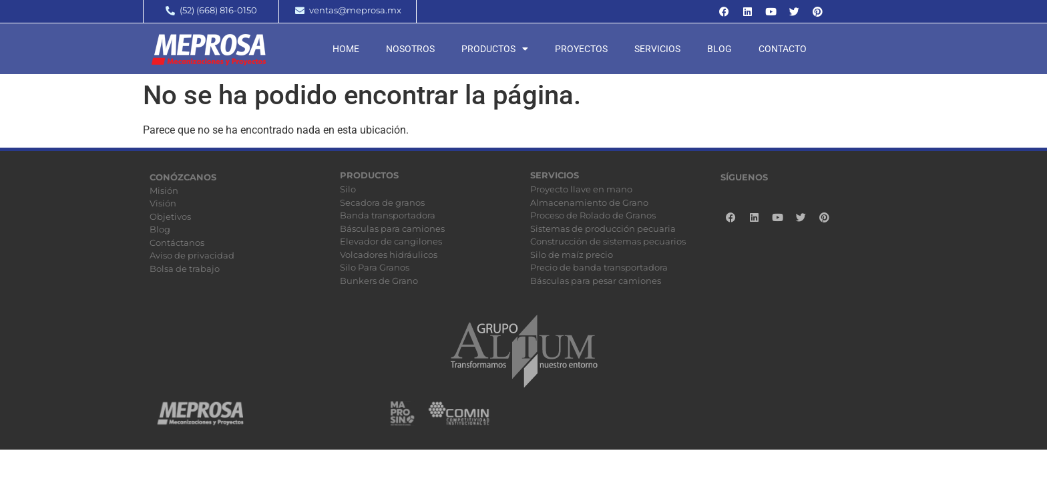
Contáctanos (177, 242)
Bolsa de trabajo (185, 268)
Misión (164, 190)
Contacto (783, 48)
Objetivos (170, 216)
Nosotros (410, 48)
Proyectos (581, 48)
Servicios (657, 48)
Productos (494, 48)
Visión (163, 203)
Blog (719, 48)
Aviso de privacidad (192, 255)
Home (346, 48)
